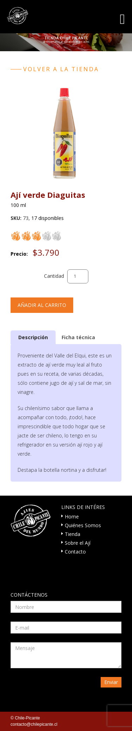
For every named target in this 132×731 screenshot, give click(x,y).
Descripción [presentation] (33, 337)
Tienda (72, 534)
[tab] (33, 337)
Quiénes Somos (83, 525)
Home (72, 516)
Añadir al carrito (42, 305)
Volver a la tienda (61, 69)
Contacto (75, 551)
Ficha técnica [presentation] (78, 337)
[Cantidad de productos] (77, 276)
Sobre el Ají (77, 542)
